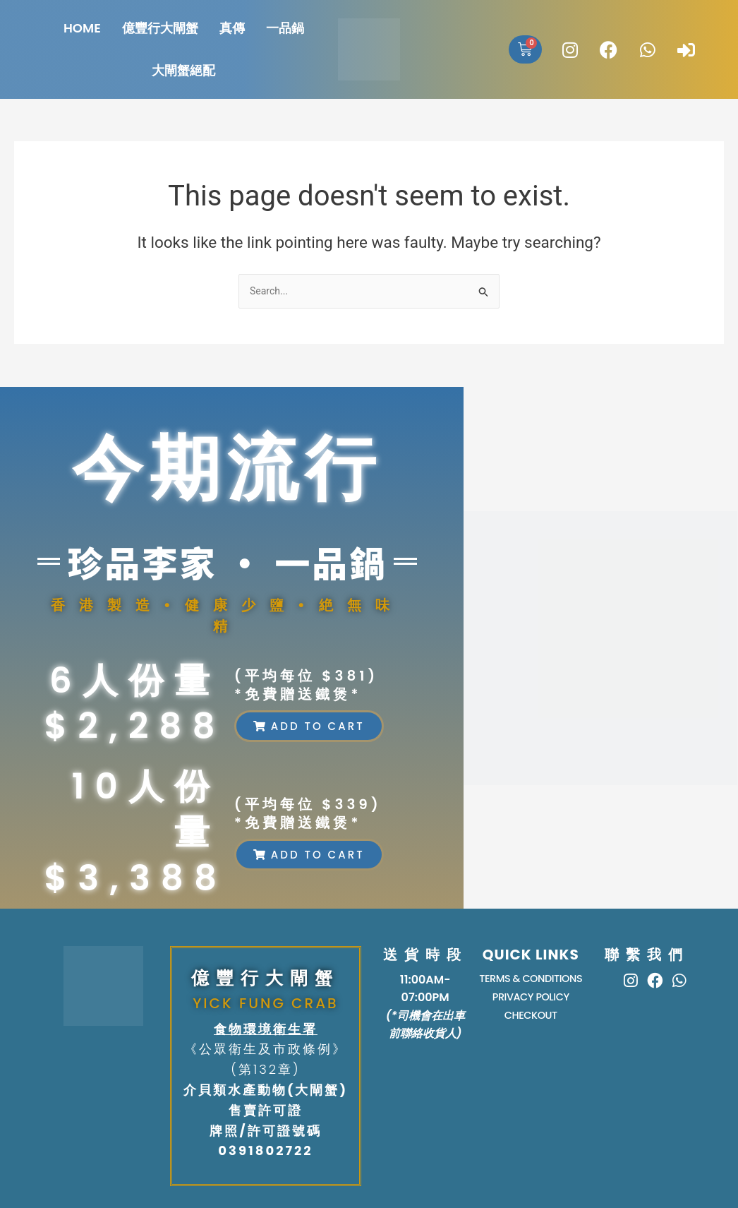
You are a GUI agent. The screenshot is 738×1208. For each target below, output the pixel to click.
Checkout (530, 1020)
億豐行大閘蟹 (160, 28)
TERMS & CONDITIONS (530, 979)
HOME (82, 28)
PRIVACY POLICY (531, 1000)
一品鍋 (285, 28)
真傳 (232, 28)
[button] (309, 726)
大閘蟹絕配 (183, 70)
